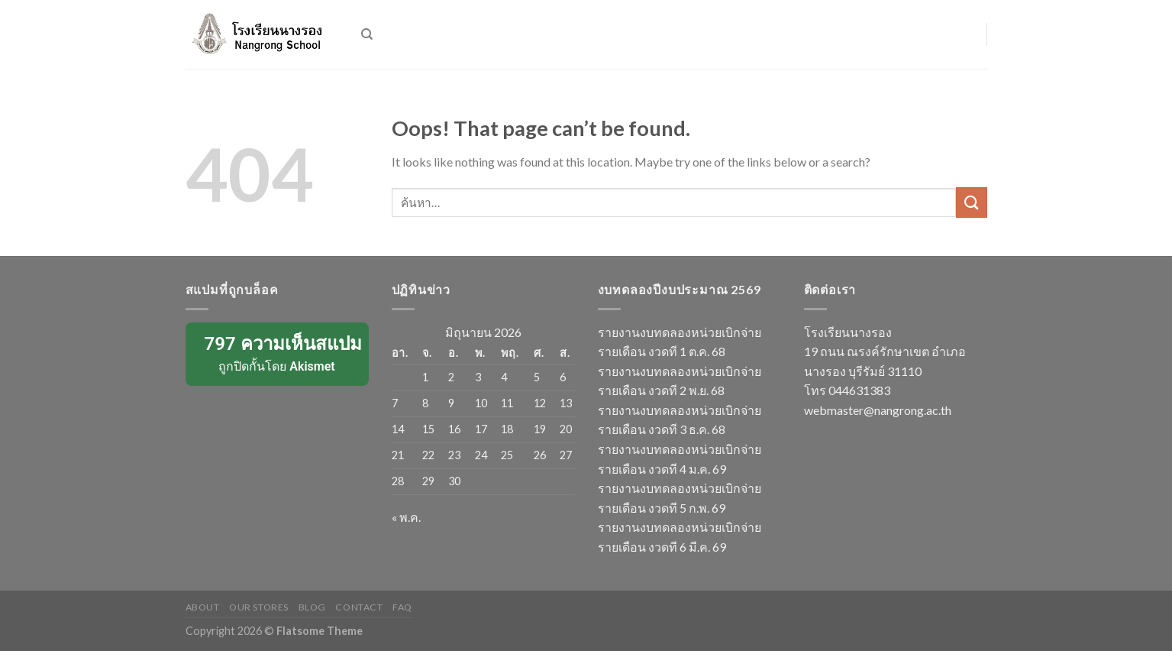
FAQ (402, 607)
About (203, 607)
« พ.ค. (406, 517)
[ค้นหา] (367, 34)
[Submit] (971, 202)
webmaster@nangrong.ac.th (877, 410)
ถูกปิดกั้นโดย (278, 353)
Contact (359, 607)
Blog (312, 607)
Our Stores (259, 607)
